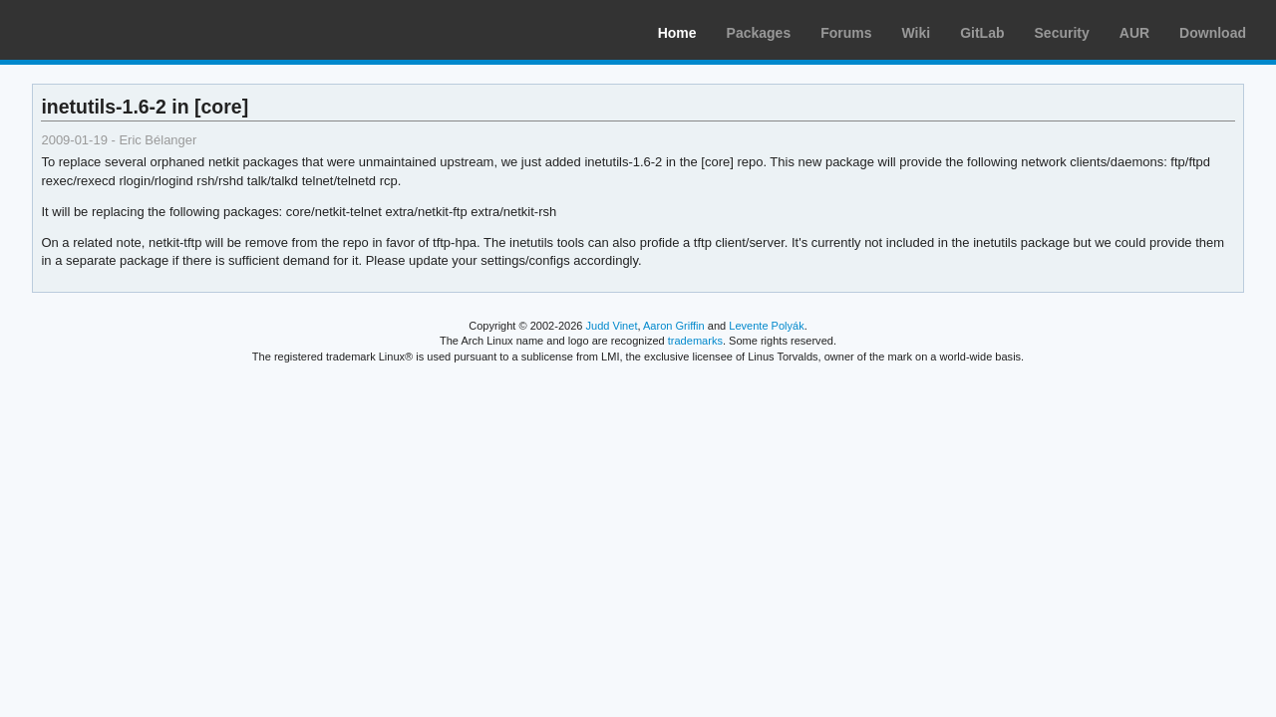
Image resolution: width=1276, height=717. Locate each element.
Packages (759, 33)
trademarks (695, 341)
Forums (845, 33)
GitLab (982, 33)
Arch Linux (109, 30)
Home (677, 33)
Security (1062, 33)
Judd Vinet (612, 326)
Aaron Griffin (674, 326)
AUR (1134, 33)
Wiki (916, 33)
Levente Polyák (766, 326)
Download (1212, 33)
